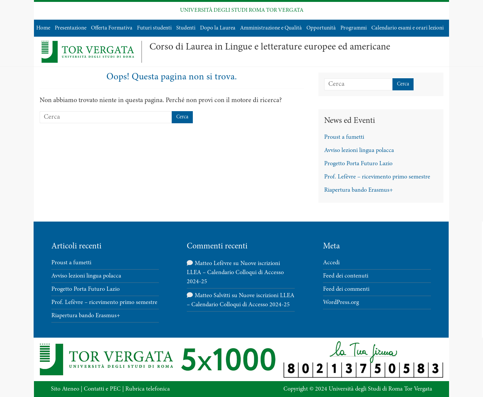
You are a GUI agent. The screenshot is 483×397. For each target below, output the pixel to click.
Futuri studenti (154, 28)
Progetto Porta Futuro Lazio (358, 164)
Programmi (353, 28)
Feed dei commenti (346, 289)
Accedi (331, 263)
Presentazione (70, 28)
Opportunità (321, 28)
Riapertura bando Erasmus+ (358, 190)
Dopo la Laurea (217, 28)
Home (43, 28)
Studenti (185, 28)
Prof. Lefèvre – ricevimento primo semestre (377, 177)
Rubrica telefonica (147, 389)
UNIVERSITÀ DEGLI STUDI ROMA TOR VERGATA (241, 10)
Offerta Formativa (111, 28)
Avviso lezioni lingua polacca (359, 150)
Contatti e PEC (102, 389)
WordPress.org (341, 302)
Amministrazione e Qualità (271, 28)
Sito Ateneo (65, 389)
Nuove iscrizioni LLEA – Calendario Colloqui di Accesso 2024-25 (235, 273)
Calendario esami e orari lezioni (407, 28)
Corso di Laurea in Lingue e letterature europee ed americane (269, 47)
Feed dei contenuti (345, 276)
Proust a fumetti (344, 137)
